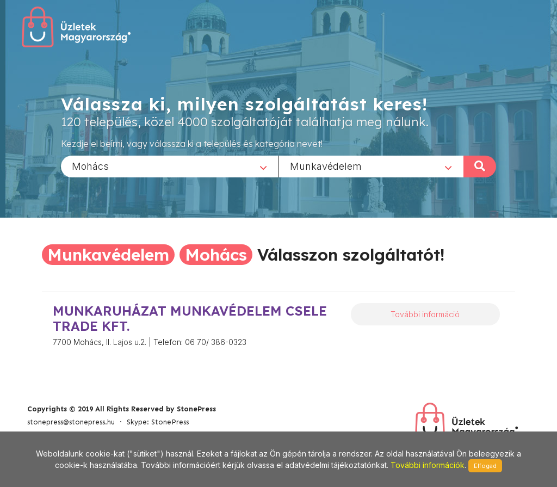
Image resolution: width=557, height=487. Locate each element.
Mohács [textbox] (90, 165)
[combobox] (169, 166)
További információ (425, 314)
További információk (428, 465)
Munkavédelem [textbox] (326, 165)
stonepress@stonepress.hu (71, 422)
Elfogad (485, 466)
